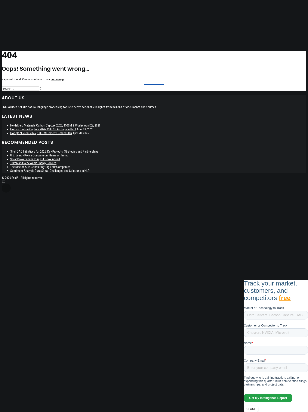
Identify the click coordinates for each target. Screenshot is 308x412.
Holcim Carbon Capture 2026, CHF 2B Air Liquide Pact (43, 129)
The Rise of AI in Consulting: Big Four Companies (40, 167)
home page (57, 79)
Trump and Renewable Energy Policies (33, 163)
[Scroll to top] (6, 188)
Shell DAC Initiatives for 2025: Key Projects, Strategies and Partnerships (54, 151)
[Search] (21, 88)
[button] (40, 88)
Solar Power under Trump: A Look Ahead (35, 159)
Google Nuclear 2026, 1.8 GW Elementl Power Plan (41, 133)
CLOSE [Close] (251, 409)
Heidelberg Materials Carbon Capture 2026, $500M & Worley (46, 125)
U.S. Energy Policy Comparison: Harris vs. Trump (39, 155)
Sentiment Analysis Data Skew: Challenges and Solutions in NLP (50, 171)
